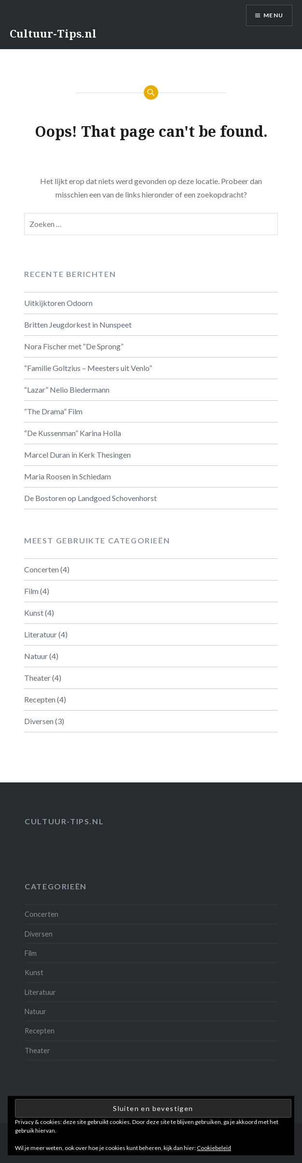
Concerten (41, 569)
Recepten (39, 699)
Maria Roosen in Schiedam (67, 476)
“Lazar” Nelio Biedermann (67, 389)
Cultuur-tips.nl (64, 821)
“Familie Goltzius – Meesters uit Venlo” (88, 367)
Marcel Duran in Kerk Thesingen (77, 454)
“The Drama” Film (53, 411)
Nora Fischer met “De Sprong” (74, 346)
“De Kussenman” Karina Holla (72, 432)
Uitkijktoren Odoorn (58, 302)
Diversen (39, 721)
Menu (273, 15)
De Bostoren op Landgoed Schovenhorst (90, 497)
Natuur (36, 656)
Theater (37, 677)
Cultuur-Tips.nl (53, 33)
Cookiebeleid (214, 1147)
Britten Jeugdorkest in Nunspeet (78, 324)
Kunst (33, 612)
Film (31, 590)
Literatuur (40, 634)
